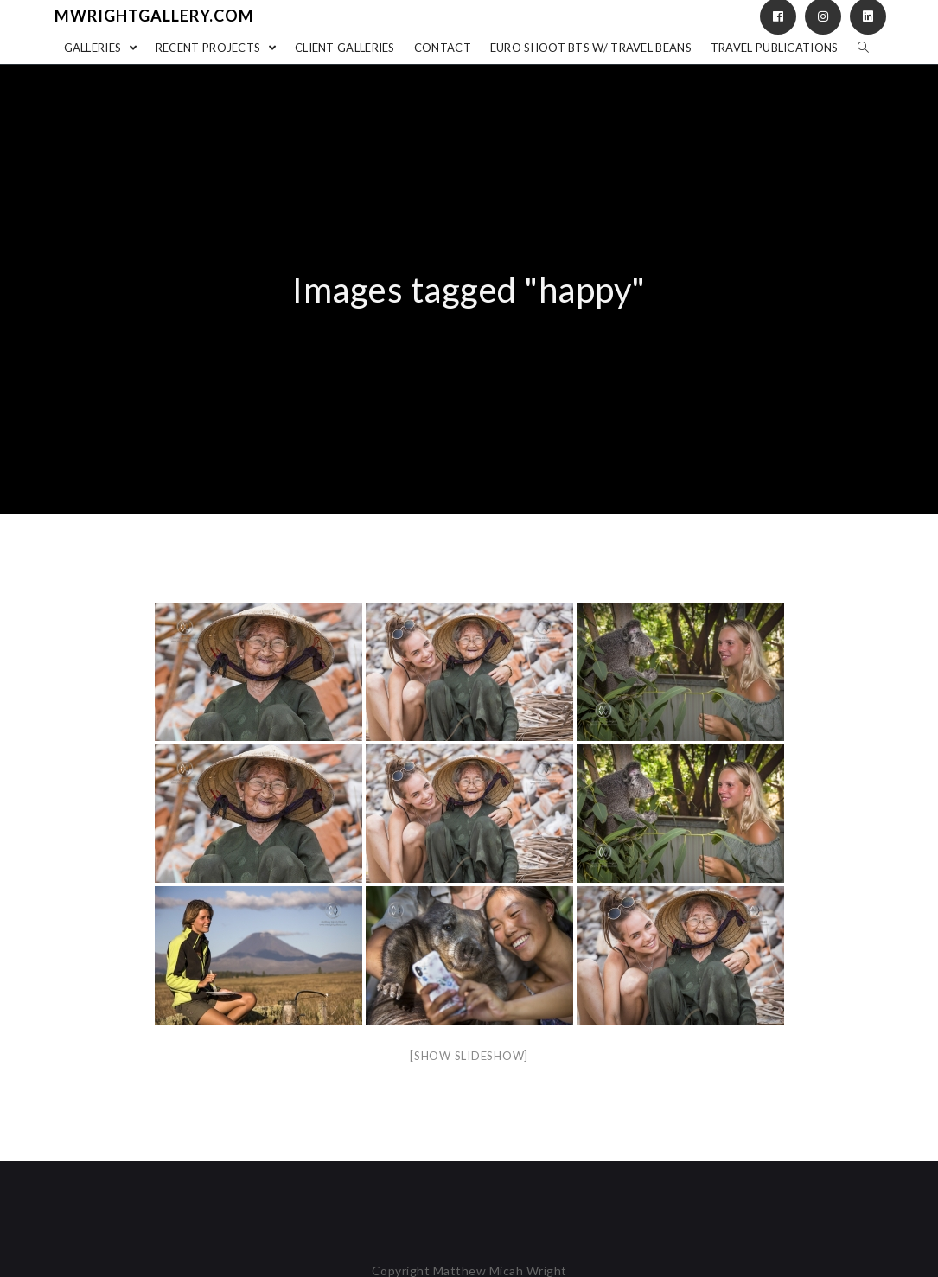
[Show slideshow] (469, 1056)
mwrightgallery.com (154, 15)
